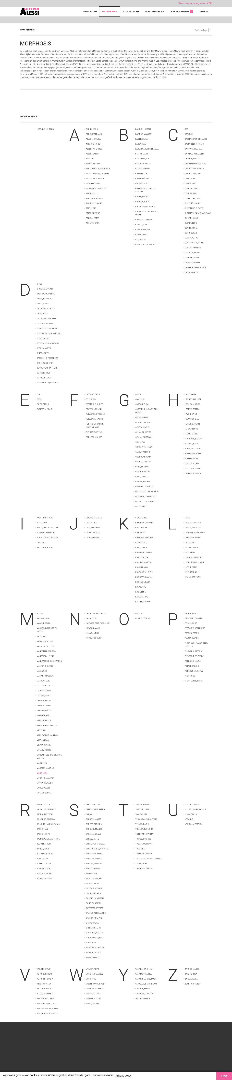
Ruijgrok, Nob (43, 869)
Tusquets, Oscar (143, 869)
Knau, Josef (141, 547)
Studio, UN (91, 943)
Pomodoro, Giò (192, 666)
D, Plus (40, 284)
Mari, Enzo (42, 671)
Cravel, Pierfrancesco (196, 267)
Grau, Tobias (141, 477)
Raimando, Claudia (46, 819)
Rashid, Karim (43, 834)
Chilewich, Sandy (193, 203)
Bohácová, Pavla (143, 179)
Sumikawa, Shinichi (95, 948)
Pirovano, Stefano (194, 651)
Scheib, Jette (92, 839)
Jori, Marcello (93, 528)
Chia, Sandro (191, 193)
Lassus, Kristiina (193, 523)
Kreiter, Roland (143, 602)
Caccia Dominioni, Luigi (196, 139)
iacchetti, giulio (45, 547)
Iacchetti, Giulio (45, 518)
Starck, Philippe (94, 918)
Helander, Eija (192, 419)
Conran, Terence (193, 248)
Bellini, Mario (141, 154)
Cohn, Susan (191, 233)
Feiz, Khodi (91, 399)
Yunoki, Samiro (142, 999)
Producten (90, 11)
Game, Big (139, 399)
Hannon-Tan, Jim (193, 399)
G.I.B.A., (138, 394)
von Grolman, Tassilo (47, 1013)
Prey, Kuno (190, 676)
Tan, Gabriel (141, 814)
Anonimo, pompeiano (96, 188)
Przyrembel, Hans (193, 681)
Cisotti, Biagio (191, 218)
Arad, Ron (90, 193)
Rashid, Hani (42, 829)
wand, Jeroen (92, 1004)
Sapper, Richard (94, 824)
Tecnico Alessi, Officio (146, 819)
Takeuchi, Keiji (142, 809)
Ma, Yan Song (43, 618)
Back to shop (203, 30)
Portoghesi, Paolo (194, 671)
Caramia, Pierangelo (195, 154)
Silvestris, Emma (94, 888)
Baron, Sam (140, 144)
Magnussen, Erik (45, 641)
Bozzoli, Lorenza (143, 220)
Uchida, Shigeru (192, 804)
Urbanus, (189, 819)
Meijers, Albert (44, 710)
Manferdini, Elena (45, 656)
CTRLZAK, (189, 134)
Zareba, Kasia (191, 979)
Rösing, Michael (44, 878)
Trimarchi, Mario (143, 854)
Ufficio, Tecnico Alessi (195, 809)
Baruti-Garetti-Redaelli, (147, 149)
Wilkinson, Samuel (95, 989)
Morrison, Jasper (45, 778)
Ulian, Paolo (191, 814)
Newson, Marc (93, 628)
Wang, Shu (91, 979)
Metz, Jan (41, 730)
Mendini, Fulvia (44, 720)
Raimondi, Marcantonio (48, 824)
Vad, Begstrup (44, 969)
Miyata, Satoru (44, 745)
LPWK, (187, 518)
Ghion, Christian (143, 432)
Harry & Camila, (192, 409)
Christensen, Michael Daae (198, 213)
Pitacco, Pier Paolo (194, 656)
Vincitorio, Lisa (44, 984)
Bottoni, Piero (142, 202)
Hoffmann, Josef (193, 454)
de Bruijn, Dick (44, 378)
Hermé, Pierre (191, 434)
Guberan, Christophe (145, 496)
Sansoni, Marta (93, 819)
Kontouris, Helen (143, 572)
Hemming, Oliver (192, 424)
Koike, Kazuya (141, 557)
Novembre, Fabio (94, 638)
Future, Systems (94, 432)
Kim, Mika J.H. (141, 528)
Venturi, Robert (44, 974)
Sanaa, (89, 814)
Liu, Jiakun (190, 552)
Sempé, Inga (91, 873)
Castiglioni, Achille (194, 169)
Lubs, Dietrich (191, 567)
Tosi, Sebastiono (143, 844)
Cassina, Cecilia (192, 159)
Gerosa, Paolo (142, 427)
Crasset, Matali (192, 263)
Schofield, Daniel (94, 854)
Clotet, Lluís (191, 223)
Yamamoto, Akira (143, 974)
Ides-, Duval (42, 523)
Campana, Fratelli (193, 149)
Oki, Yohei (140, 613)
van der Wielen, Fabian (47, 1009)
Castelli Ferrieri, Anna (196, 164)
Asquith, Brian (93, 223)
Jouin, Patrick (93, 533)
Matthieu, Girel (44, 686)
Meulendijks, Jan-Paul (48, 735)
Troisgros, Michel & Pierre (148, 859)
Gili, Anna (140, 442)
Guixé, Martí (141, 506)
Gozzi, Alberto (142, 472)
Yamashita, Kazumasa (145, 979)
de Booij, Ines (43, 373)
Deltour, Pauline (45, 323)
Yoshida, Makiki (142, 989)
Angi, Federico (93, 183)
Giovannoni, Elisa (143, 447)
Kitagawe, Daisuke (144, 538)
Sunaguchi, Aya (93, 953)
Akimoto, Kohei (93, 144)
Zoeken (204, 11)
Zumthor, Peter (192, 984)
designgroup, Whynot (47, 383)
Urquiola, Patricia (193, 824)
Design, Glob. (43, 338)
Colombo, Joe (191, 238)
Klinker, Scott (142, 542)
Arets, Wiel (91, 208)
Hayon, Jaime (191, 414)
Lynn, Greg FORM (193, 577)
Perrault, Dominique (195, 628)
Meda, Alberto (44, 701)
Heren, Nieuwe (191, 429)
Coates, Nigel (191, 228)
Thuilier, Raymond (144, 829)
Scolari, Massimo (94, 864)
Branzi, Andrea (142, 230)
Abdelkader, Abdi (94, 134)
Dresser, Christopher (47, 358)
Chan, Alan (190, 179)
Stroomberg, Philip (95, 938)
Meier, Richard (44, 706)
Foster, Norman (94, 409)
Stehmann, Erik (93, 928)
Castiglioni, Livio (193, 174)
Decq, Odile (42, 314)
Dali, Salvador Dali (46, 294)
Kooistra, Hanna (143, 577)
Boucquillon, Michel (145, 207)
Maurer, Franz (44, 691)
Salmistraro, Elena (95, 809)
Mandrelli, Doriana (46, 651)
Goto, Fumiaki (141, 467)
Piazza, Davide (191, 638)
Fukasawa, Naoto (94, 419)
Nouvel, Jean (92, 633)
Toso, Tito (140, 849)
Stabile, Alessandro (96, 913)
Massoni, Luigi (43, 681)
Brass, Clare (141, 235)
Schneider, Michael (95, 844)
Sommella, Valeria (95, 898)
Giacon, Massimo (143, 437)
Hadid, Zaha (190, 394)
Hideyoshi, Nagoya (193, 439)
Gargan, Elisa (141, 404)
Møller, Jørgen (44, 793)
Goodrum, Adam (143, 457)
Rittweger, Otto (45, 854)
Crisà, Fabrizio (191, 272)
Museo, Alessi (43, 788)
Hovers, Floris (192, 463)
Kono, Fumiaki (141, 567)
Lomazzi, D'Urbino (193, 557)
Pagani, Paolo (191, 613)
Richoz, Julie (43, 849)
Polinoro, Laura (192, 661)
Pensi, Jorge (191, 623)
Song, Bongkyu (93, 903)
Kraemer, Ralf (142, 597)
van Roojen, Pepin (45, 999)
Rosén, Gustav (44, 864)
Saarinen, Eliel (93, 804)
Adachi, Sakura (93, 139)
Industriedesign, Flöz (47, 538)
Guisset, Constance (144, 501)
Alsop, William (93, 164)
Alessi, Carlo (92, 154)
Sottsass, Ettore (94, 908)
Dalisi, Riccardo (44, 299)
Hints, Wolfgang (193, 449)
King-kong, (140, 533)
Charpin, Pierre (192, 188)
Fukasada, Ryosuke (95, 414)
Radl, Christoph (45, 814)
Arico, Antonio (93, 213)
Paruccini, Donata (193, 618)
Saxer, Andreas (93, 834)
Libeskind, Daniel (193, 538)
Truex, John (141, 864)
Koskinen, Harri (142, 582)
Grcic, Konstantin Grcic (147, 491)
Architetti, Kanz (94, 203)
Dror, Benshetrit (45, 363)
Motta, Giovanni (45, 783)
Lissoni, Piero (191, 547)
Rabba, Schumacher (46, 809)
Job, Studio (91, 523)
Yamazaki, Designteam (146, 984)
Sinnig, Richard (93, 893)
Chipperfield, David (194, 208)
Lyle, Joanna (191, 572)
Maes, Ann (41, 636)
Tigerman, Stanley (144, 834)
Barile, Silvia (141, 139)
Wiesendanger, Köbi (95, 984)
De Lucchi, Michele (45, 309)
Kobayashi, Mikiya (143, 552)
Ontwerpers (109, 11)
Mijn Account (130, 11)
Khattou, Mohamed (144, 523)
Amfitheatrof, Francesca (98, 169)
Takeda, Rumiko (142, 804)
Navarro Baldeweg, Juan (98, 623)
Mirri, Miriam (43, 740)
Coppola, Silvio (192, 253)
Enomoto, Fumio (44, 409)
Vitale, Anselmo (44, 994)
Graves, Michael (143, 482)
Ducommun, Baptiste (47, 368)
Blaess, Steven (142, 169)
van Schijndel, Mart (47, 1004)
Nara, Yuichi (92, 618)
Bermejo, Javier (143, 164)
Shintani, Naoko (94, 878)
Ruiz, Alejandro (44, 873)
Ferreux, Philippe (94, 404)
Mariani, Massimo (45, 676)
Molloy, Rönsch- (45, 750)
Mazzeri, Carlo (44, 696)
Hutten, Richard (193, 468)
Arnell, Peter (92, 218)
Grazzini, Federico (144, 486)
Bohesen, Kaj (141, 174)
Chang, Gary (191, 183)
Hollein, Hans (191, 458)
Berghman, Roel (143, 159)
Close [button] (224, 1075)
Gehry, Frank (141, 417)
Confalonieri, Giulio (194, 243)
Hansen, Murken (192, 404)
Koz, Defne (140, 592)
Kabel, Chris (141, 518)
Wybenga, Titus (93, 999)
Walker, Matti (92, 969)
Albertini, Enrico (94, 149)
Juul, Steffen (92, 538)
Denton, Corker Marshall (49, 333)
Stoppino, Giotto (94, 933)
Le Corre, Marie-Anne (195, 533)
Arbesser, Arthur (94, 198)
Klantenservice (154, 11)
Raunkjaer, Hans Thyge (48, 839)
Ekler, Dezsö (43, 404)
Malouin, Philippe (45, 646)
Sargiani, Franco (94, 829)
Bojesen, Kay (141, 183)
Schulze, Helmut (94, 859)
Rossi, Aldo (42, 859)
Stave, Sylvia (92, 923)
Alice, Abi (90, 159)
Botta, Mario (141, 197)
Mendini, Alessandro (47, 725)
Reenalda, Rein (44, 844)
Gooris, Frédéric (143, 462)
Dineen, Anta (43, 353)
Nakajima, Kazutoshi (96, 613)
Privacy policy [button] (123, 1075)
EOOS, (39, 399)
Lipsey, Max (190, 542)
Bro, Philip (140, 239)
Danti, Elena (43, 304)
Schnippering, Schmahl (97, 849)
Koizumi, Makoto (143, 562)
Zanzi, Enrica (191, 974)
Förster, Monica (94, 437)
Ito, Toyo (41, 542)
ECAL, (39, 394)
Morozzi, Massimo (45, 768)
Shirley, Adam (92, 883)
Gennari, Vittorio (143, 422)
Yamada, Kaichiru (143, 969)
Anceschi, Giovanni (95, 179)
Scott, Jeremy (93, 869)
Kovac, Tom (140, 587)
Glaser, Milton (142, 452)
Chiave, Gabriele (192, 198)
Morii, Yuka (42, 763)
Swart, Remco (92, 957)
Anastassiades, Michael (97, 174)
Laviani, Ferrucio (193, 528)
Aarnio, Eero (92, 129)
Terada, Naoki (142, 824)
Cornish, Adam (192, 258)
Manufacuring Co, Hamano (49, 661)
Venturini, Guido (45, 979)
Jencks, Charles (94, 518)
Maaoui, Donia (43, 623)
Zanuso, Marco (192, 969)
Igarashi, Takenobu (46, 533)
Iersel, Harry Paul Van (48, 528)
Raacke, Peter (43, 804)
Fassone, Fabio (93, 394)
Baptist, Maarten (143, 134)
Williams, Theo (93, 994)
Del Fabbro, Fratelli (46, 319)
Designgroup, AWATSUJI (48, 343)
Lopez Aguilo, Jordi (194, 562)
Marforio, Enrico (45, 666)
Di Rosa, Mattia (44, 348)
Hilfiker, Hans (191, 444)
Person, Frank (192, 633)
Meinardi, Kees (43, 715)
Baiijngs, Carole (143, 129)
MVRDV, (40, 613)
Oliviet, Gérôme (142, 618)
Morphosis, (42, 773)
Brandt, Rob (141, 225)
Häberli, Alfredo (193, 473)
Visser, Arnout (44, 989)
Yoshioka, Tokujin (144, 994)
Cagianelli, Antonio (194, 144)
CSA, (187, 129)
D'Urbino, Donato (45, 289)
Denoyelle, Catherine (47, 328)
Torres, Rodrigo (143, 839)
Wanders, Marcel (94, 974)
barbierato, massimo (145, 244)
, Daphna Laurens (45, 129)
